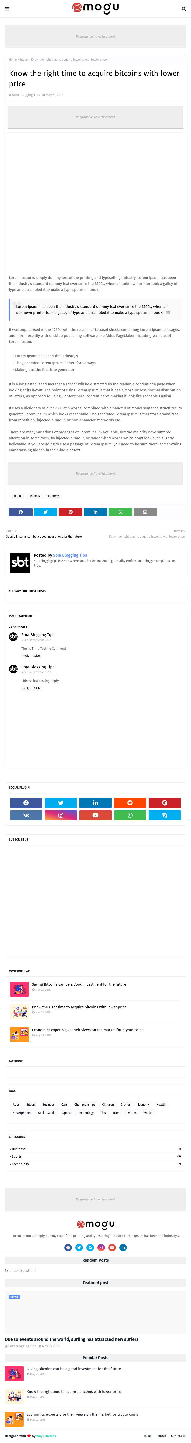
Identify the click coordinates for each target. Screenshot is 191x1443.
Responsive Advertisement (95, 36)
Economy (53, 496)
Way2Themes (46, 1436)
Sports (66, 1113)
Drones (126, 1104)
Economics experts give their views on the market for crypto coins (87, 1030)
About (162, 1436)
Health (161, 1104)
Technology (86, 1113)
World (147, 1113)
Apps (16, 1104)
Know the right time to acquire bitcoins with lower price (79, 1007)
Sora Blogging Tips (26, 95)
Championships (84, 1104)
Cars (64, 1104)
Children (108, 1104)
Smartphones (22, 1113)
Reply (26, 655)
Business (34, 496)
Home (13, 59)
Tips (103, 1113)
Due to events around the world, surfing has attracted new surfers (72, 1339)
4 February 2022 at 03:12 (36, 640)
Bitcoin (24, 59)
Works (132, 1113)
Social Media (47, 1113)
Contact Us (178, 1436)
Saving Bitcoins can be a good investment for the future (79, 984)
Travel (117, 1113)
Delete (36, 655)
